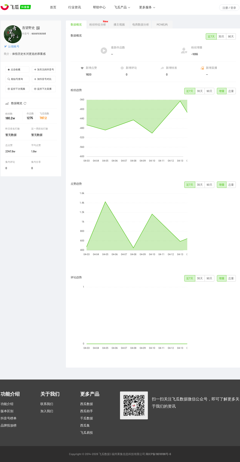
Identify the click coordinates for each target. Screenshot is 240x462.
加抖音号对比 (43, 79)
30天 (221, 36)
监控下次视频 (16, 88)
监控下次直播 (43, 88)
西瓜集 (85, 425)
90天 (231, 36)
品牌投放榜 (9, 425)
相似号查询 (15, 79)
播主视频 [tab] (119, 24)
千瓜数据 (86, 418)
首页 (53, 7)
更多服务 (145, 7)
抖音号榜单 (9, 418)
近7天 (211, 36)
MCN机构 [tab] (162, 24)
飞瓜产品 (120, 7)
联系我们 (46, 404)
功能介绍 (7, 404)
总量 (231, 91)
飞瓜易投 (86, 432)
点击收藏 (14, 69)
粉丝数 (9, 113)
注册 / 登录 (229, 7)
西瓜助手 (86, 411)
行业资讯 (74, 7)
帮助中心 (99, 7)
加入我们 (46, 411)
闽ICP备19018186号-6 (158, 454)
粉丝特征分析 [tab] (97, 24)
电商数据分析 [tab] (140, 24)
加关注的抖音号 (44, 69)
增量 (221, 91)
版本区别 (7, 411)
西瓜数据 (86, 404)
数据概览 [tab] (76, 24)
